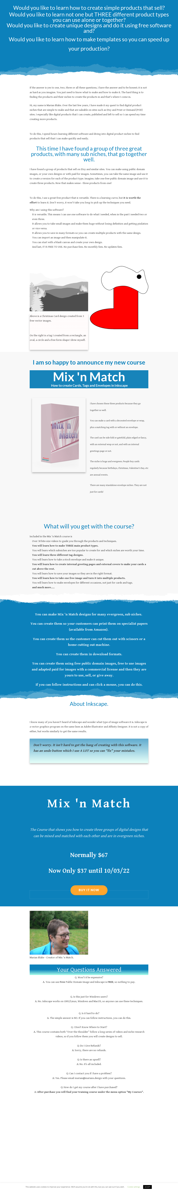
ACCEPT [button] (147, 1187)
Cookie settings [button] (133, 1187)
